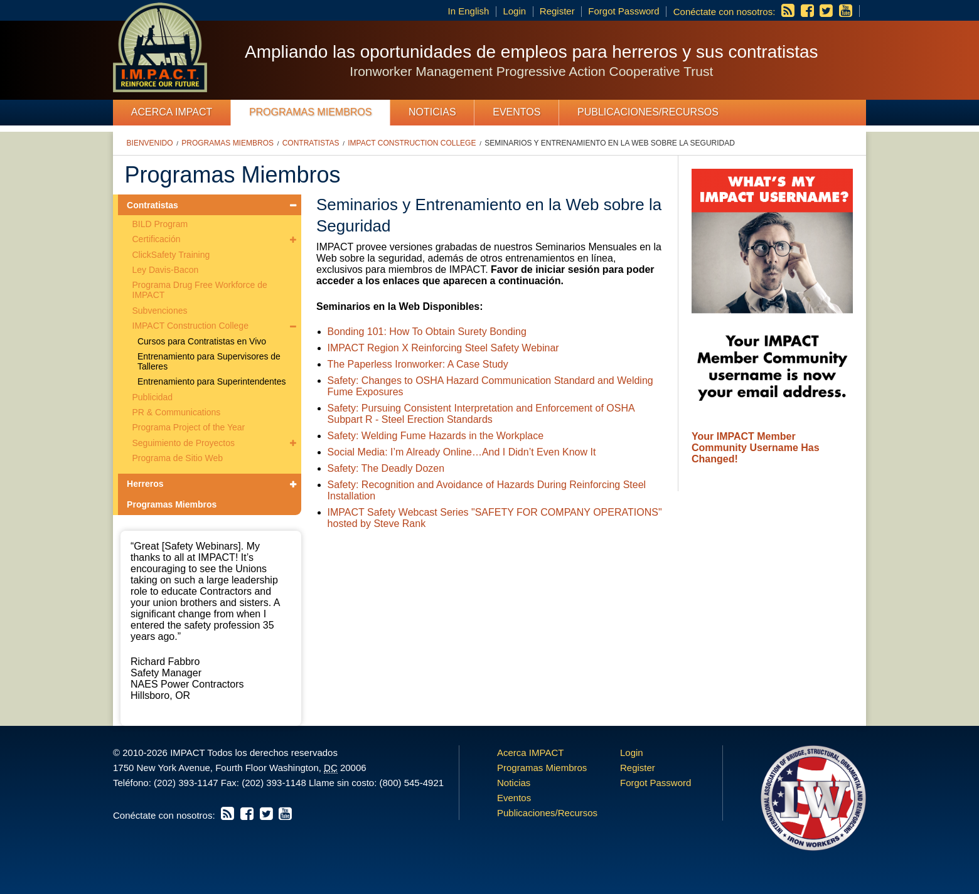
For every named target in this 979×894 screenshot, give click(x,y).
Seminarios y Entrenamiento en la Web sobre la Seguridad (609, 143)
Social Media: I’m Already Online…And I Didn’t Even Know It (462, 452)
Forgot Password (623, 11)
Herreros (145, 484)
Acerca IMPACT (172, 112)
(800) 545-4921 (411, 782)
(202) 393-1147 (186, 782)
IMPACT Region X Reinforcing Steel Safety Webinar (443, 348)
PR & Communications (176, 412)
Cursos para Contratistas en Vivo (201, 341)
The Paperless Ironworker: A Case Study (418, 364)
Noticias (432, 112)
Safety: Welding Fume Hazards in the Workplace (435, 435)
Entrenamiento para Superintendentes (211, 381)
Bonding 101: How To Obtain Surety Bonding (427, 331)
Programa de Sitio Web (177, 458)
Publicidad (152, 397)
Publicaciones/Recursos (648, 112)
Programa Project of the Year (188, 427)
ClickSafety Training (171, 255)
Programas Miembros (310, 112)
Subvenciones (160, 311)
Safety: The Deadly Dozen (386, 468)
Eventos (516, 112)
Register (557, 11)
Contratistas (311, 143)
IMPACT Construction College (412, 143)
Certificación (156, 239)
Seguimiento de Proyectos (183, 443)
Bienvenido (150, 143)
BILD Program (160, 224)
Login (514, 11)
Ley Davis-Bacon (165, 270)
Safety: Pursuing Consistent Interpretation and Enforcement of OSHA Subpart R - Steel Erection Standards (481, 414)
